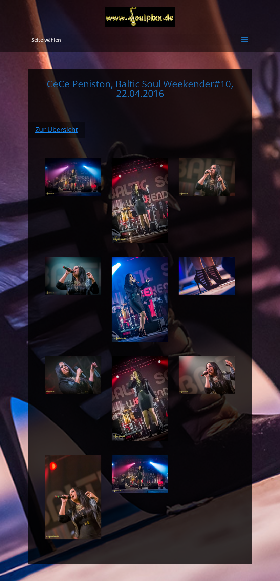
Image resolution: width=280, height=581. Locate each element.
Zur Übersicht (56, 129)
